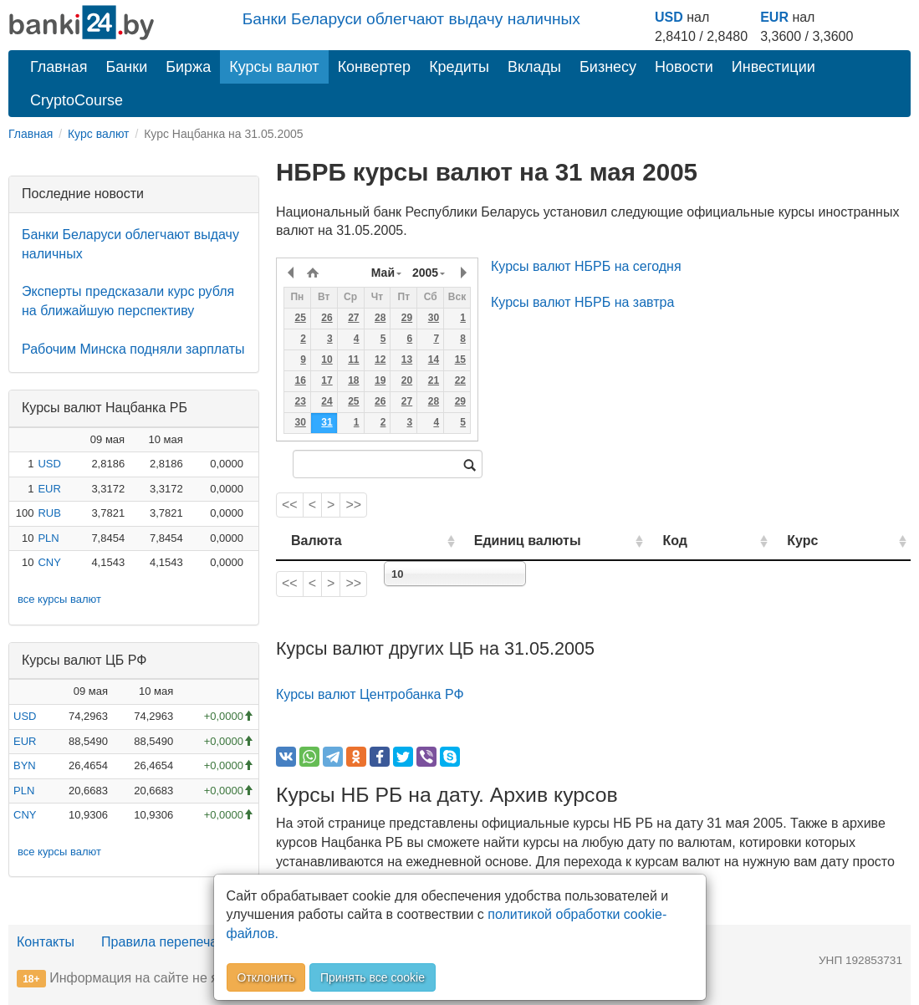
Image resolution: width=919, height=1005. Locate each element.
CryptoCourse (76, 100)
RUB (49, 513)
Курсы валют (274, 67)
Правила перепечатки (169, 942)
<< (290, 504)
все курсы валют (59, 599)
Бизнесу (607, 67)
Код (717, 540)
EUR (774, 17)
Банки (127, 67)
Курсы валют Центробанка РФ (370, 694)
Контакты (45, 942)
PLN (48, 538)
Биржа (188, 67)
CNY (49, 562)
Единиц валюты (498, 540)
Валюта (316, 540)
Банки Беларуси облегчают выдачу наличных (411, 19)
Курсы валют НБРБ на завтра (582, 302)
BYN (24, 765)
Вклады (534, 67)
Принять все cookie (372, 977)
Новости (684, 67)
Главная (59, 67)
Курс (824, 540)
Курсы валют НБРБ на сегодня (586, 266)
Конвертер (374, 67)
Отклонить (266, 977)
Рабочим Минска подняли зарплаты (133, 349)
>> (353, 504)
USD (669, 17)
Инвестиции (773, 67)
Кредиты (459, 67)
